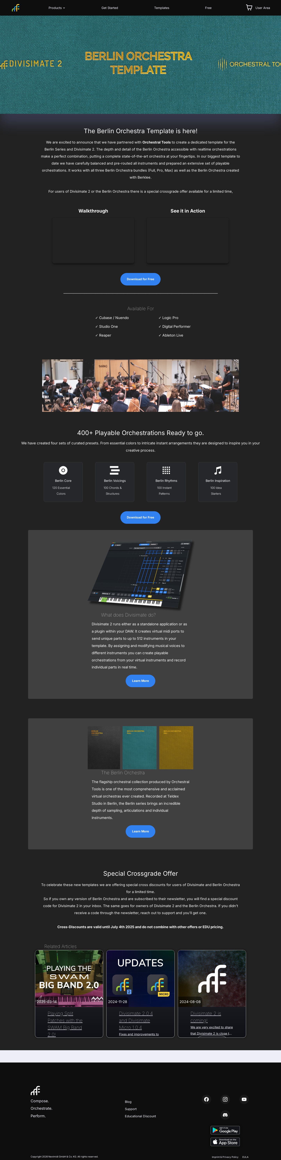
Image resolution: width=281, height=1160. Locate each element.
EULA (245, 1157)
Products (57, 8)
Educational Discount (140, 1116)
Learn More (140, 681)
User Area (262, 8)
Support (131, 1109)
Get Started (109, 8)
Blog (128, 1102)
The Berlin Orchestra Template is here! (140, 131)
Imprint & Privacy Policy (225, 1157)
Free (208, 8)
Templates (161, 8)
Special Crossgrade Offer (140, 874)
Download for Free (140, 279)
